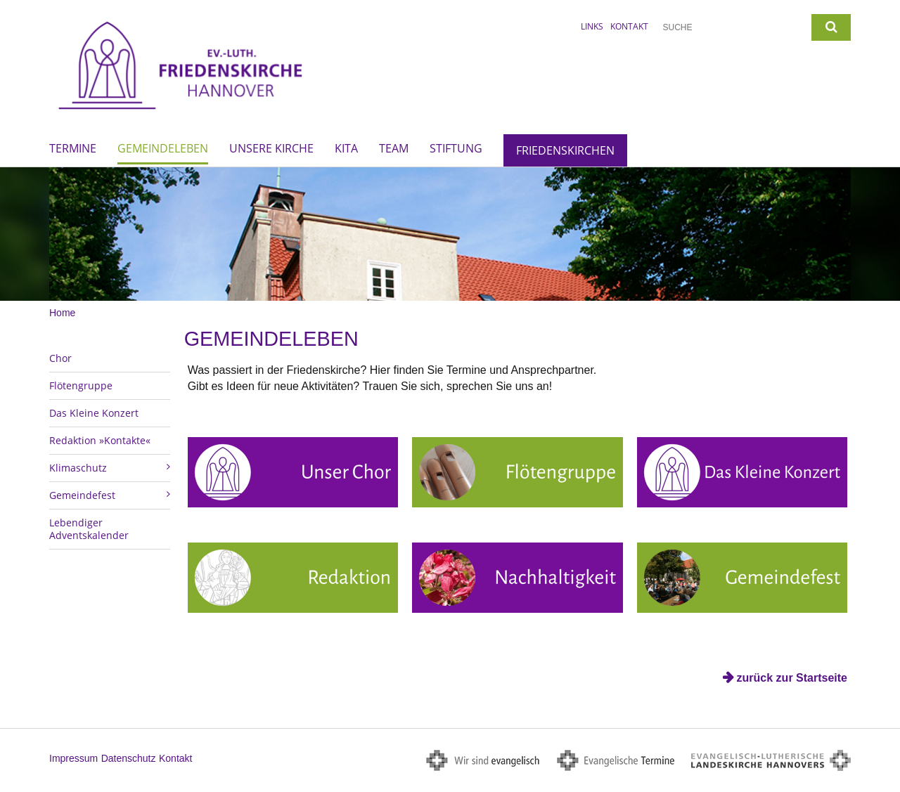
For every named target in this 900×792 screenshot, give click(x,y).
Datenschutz (128, 758)
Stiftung (456, 148)
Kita (346, 148)
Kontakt (629, 26)
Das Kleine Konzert (94, 413)
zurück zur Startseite (792, 678)
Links (592, 26)
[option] (450, 234)
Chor (60, 358)
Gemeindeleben (162, 148)
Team (394, 148)
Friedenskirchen (565, 150)
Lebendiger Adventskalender (89, 529)
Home (62, 312)
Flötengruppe (80, 385)
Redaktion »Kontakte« (99, 440)
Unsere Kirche (271, 148)
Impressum (73, 758)
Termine (72, 148)
